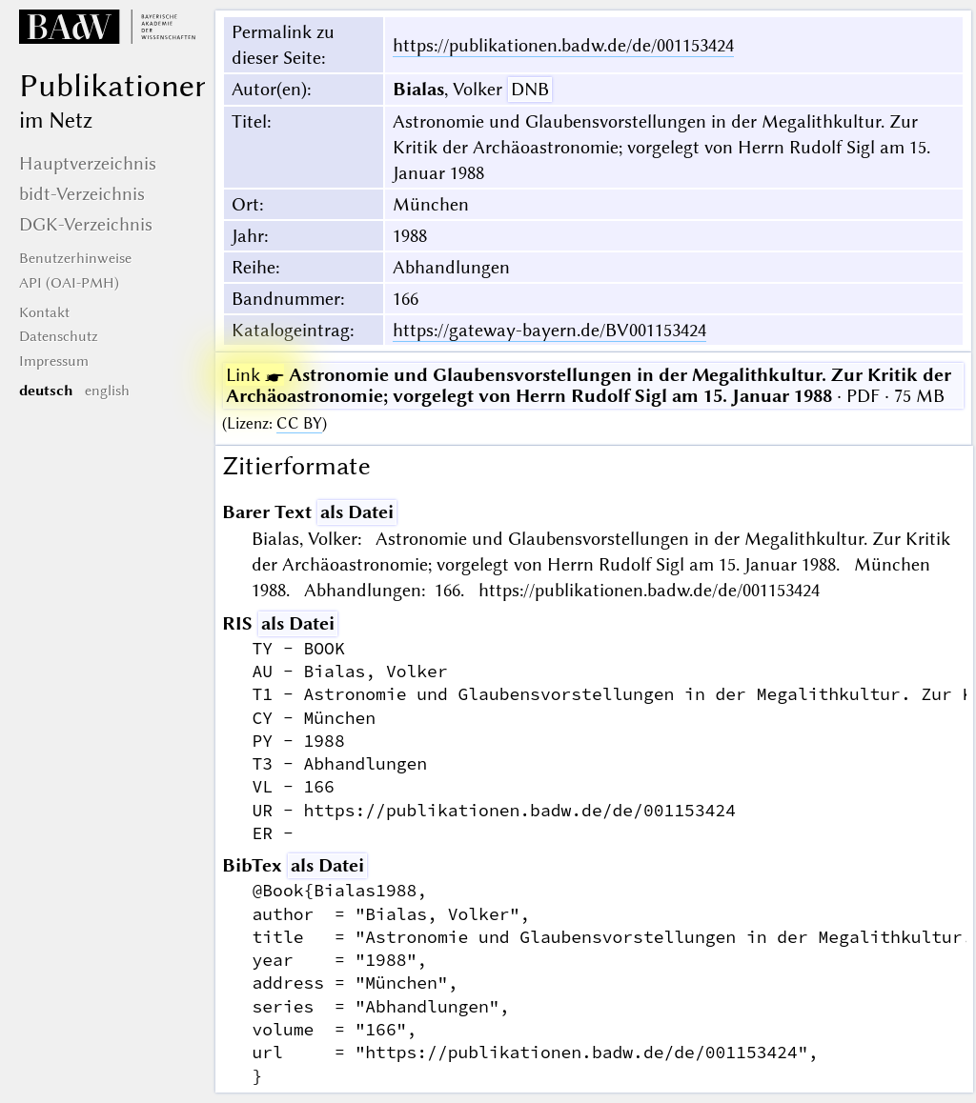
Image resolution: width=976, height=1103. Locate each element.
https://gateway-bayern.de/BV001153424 (549, 330)
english (107, 390)
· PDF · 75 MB (588, 385)
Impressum (54, 361)
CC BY (299, 423)
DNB (530, 89)
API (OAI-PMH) (69, 282)
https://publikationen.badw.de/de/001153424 (563, 45)
